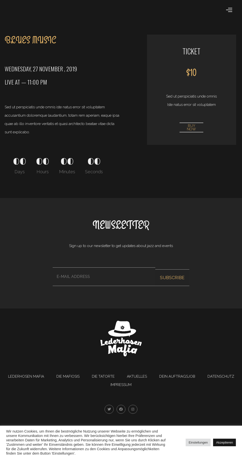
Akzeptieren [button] (224, 442)
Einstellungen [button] (198, 442)
